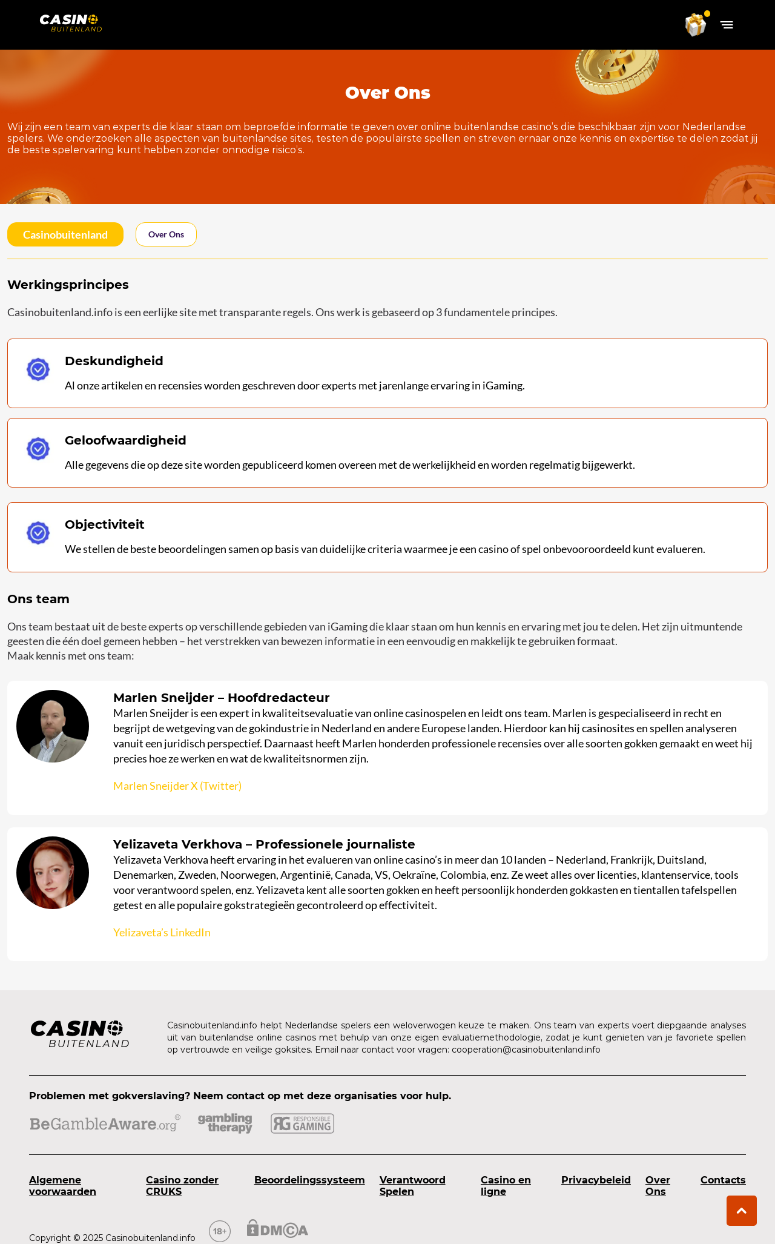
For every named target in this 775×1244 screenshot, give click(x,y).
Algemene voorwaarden (62, 1185)
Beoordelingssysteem (309, 1180)
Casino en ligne (506, 1185)
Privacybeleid (596, 1180)
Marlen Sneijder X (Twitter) (177, 785)
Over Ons (657, 1185)
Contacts (723, 1180)
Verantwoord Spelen (413, 1185)
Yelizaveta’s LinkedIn (162, 932)
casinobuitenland (65, 234)
